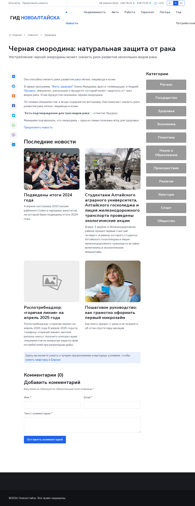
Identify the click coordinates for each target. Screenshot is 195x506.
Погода (165, 12)
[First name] (52, 405)
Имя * (27, 397)
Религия (166, 181)
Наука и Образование (166, 152)
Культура (166, 194)
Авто (115, 12)
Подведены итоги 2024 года (48, 197)
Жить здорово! (62, 86)
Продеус (30, 90)
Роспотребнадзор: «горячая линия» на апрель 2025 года (51, 313)
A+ (181, 3)
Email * (88, 397)
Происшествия (166, 168)
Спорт (166, 207)
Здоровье (50, 35)
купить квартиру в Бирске (43, 359)
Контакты (14, 3)
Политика (166, 137)
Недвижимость (95, 12)
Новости (72, 23)
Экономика (166, 124)
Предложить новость (35, 3)
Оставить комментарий (45, 439)
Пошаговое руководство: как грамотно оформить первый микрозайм (110, 313)
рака (78, 79)
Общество (166, 220)
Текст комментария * (38, 413)
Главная (15, 35)
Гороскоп (147, 12)
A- (170, 3)
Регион (166, 84)
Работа (130, 12)
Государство (166, 97)
